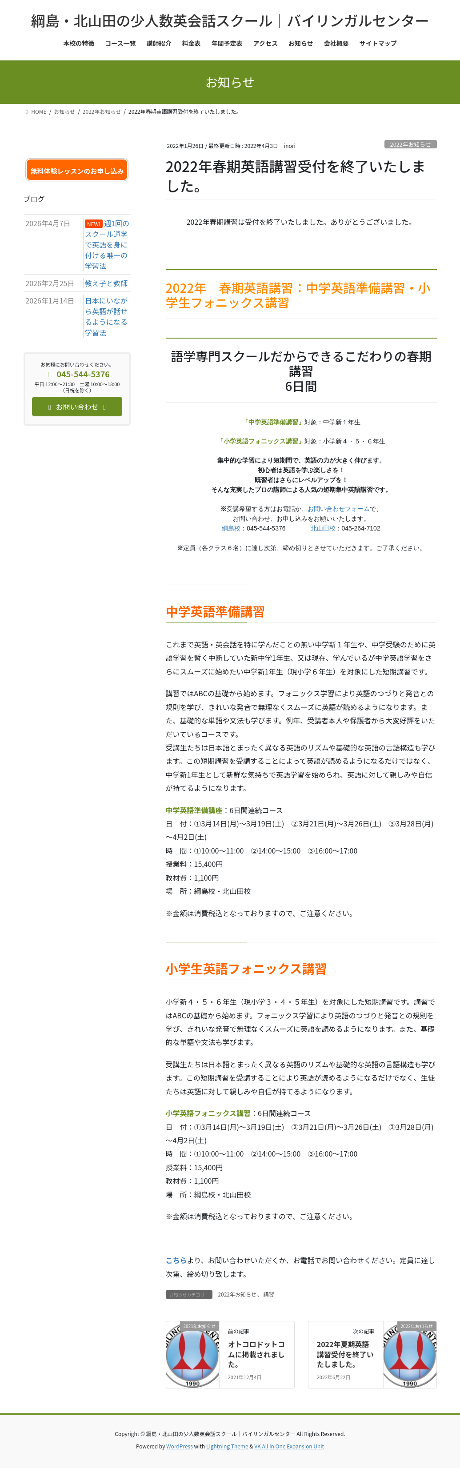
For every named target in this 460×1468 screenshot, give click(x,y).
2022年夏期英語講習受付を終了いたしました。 (345, 1354)
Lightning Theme (227, 1446)
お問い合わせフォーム (339, 508)
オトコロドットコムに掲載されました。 (256, 1354)
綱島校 (231, 528)
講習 (269, 1294)
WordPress (179, 1446)
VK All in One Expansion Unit (289, 1446)
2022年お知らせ (410, 144)
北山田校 (323, 528)
